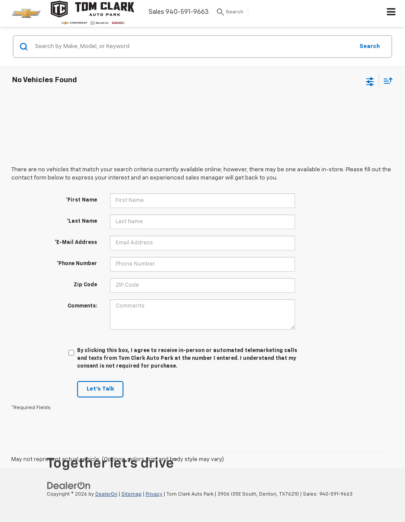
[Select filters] (370, 80)
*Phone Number (77, 263)
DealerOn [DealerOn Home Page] (106, 494)
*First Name (81, 200)
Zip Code (85, 285)
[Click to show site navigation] (391, 13)
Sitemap (131, 494)
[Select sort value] (386, 80)
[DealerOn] (69, 485)
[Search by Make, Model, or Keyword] (193, 46)
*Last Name (82, 221)
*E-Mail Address (76, 242)
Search (370, 46)
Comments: (82, 306)
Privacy (154, 494)
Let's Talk (100, 389)
